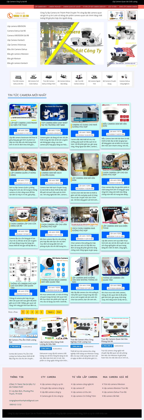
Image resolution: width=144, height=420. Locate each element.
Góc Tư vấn (112, 7)
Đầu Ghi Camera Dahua (17, 49)
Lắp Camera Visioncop (16, 44)
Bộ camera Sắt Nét (111, 396)
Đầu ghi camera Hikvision (17, 54)
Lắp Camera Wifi (40, 7)
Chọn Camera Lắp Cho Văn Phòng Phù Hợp (54, 225)
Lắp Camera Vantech (16, 40)
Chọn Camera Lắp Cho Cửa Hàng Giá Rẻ (23, 225)
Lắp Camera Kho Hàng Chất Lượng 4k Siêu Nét (52, 343)
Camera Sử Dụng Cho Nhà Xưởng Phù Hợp (84, 126)
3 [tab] (75, 62)
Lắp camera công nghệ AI (83, 384)
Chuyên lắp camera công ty (53, 388)
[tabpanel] (72, 43)
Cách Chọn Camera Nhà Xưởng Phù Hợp (83, 229)
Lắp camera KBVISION (16, 26)
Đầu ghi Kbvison (14, 58)
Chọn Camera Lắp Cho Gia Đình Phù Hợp (115, 174)
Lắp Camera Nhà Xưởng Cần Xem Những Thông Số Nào (84, 279)
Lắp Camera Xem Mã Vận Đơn (83, 179)
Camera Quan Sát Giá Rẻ (71, 7)
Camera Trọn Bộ (54, 7)
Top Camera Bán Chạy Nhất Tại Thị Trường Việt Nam (54, 124)
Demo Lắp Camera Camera (128, 7)
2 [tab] (72, 62)
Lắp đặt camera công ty (51, 392)
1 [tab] (69, 62)
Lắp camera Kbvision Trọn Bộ (116, 388)
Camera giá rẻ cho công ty (52, 396)
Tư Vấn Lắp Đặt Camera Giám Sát (94, 7)
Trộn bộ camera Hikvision (114, 384)
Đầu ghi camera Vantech (17, 63)
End (59, 312)
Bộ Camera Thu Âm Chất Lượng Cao (22, 341)
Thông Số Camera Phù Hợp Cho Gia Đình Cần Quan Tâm (23, 285)
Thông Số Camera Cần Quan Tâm (113, 279)
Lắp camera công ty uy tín (52, 384)
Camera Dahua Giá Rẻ (16, 31)
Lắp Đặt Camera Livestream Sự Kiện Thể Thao (24, 124)
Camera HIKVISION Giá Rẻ (18, 35)
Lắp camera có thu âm (82, 392)
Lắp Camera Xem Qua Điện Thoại (115, 227)
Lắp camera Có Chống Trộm (84, 396)
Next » (50, 312)
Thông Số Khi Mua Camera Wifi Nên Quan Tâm (54, 281)
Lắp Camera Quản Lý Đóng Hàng (23, 174)
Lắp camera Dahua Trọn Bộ (115, 392)
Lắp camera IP (78, 388)
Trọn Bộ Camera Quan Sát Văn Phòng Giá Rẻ (114, 340)
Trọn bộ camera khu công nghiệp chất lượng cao (82, 340)
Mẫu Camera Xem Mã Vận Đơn (115, 125)
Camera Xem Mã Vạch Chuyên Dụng (51, 174)
